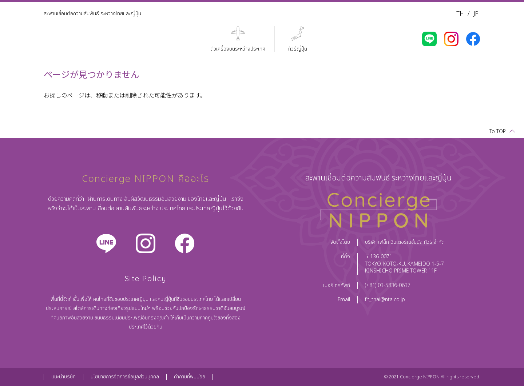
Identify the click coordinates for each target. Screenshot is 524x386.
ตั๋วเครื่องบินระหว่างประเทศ (237, 48)
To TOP (497, 131)
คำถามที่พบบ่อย (189, 377)
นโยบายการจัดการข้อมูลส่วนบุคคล (125, 377)
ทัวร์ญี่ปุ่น (297, 48)
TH (460, 13)
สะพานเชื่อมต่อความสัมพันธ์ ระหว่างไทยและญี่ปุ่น (92, 13)
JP (476, 13)
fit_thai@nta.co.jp (385, 299)
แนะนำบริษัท (63, 377)
